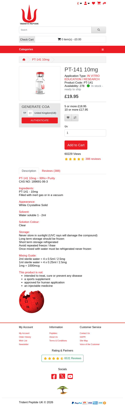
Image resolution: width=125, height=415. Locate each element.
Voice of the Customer (90, 344)
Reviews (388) (51, 170)
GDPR (83, 337)
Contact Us (85, 333)
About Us (53, 337)
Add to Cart (75, 145)
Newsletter (24, 344)
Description (29, 170)
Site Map (84, 341)
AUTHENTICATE (40, 120)
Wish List (23, 341)
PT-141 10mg (40, 59)
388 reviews (93, 159)
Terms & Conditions (58, 341)
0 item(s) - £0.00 (50, 39)
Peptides (53, 333)
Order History (25, 337)
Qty (66, 126)
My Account (24, 333)
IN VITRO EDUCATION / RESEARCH (82, 77)
